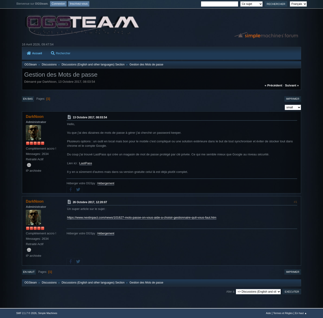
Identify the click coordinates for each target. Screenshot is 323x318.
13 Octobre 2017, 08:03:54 (90, 117)
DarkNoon (35, 117)
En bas (28, 98)
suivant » (292, 85)
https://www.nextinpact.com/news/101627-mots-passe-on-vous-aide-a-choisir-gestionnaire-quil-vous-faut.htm (141, 217)
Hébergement (106, 183)
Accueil (34, 53)
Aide (268, 313)
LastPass (85, 163)
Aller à (230, 291)
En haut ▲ (301, 313)
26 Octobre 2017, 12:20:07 (90, 202)
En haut (29, 271)
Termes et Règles (283, 313)
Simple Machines (47, 313)
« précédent (273, 85)
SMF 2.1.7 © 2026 (26, 313)
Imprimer (292, 98)
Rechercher (60, 53)
